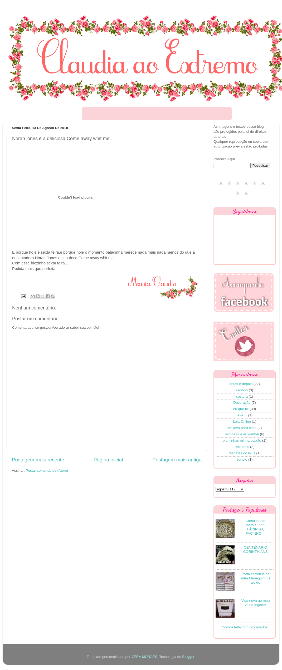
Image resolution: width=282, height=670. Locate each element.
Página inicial (108, 459)
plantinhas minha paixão (242, 440)
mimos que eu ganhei (242, 434)
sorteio (242, 459)
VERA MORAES (144, 657)
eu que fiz (241, 409)
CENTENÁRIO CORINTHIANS (255, 549)
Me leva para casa (241, 428)
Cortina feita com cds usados (245, 627)
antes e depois (240, 384)
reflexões (242, 447)
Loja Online (242, 421)
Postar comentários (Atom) (47, 470)
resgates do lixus (241, 453)
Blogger (188, 657)
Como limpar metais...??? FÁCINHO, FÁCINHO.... (255, 527)
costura (242, 396)
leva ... (242, 415)
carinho (242, 390)
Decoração (241, 403)
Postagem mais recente (38, 459)
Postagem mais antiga (177, 459)
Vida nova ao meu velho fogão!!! (255, 603)
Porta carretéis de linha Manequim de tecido (255, 578)
